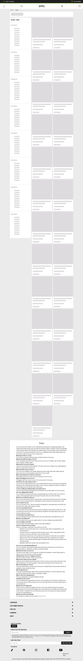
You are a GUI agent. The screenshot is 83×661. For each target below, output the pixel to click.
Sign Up (14, 626)
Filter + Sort (20, 19)
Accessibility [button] (75, 1)
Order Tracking (8, 1)
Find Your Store (15, 640)
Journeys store (42, 596)
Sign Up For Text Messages (19, 629)
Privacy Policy (41, 636)
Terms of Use (33, 636)
